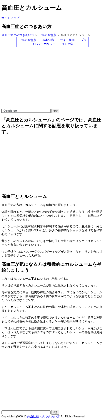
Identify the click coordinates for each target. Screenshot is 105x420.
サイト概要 (67, 40)
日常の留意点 (47, 35)
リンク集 (67, 43)
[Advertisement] (44, 79)
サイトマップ (10, 17)
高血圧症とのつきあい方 (17, 35)
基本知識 (48, 40)
